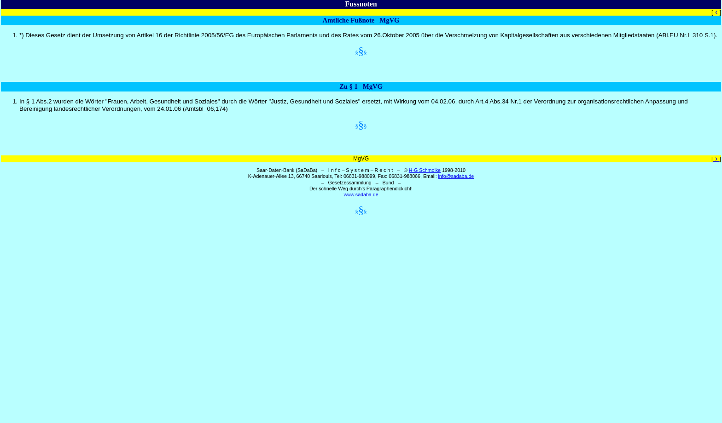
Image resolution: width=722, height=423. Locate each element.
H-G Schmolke (425, 170)
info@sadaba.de (456, 176)
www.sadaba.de (361, 194)
